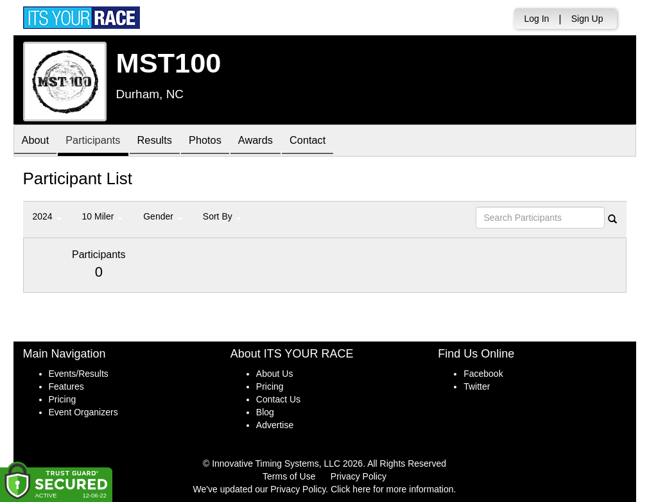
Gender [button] (162, 216)
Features (66, 386)
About (38, 141)
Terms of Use (289, 476)
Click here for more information (392, 489)
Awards (277, 141)
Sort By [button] (222, 216)
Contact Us (278, 399)
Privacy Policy (358, 476)
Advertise (274, 425)
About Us (274, 373)
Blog (265, 412)
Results (167, 141)
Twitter (476, 386)
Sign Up (587, 18)
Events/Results (78, 373)
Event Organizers (83, 412)
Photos (222, 141)
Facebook (483, 373)
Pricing (62, 399)
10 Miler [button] (102, 216)
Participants (100, 141)
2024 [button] (47, 216)
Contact (334, 141)
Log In (536, 18)
